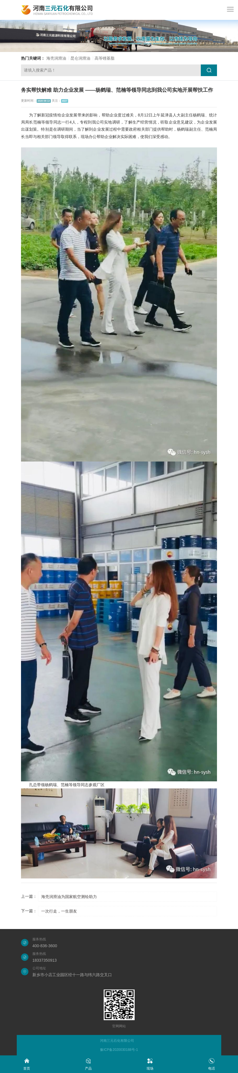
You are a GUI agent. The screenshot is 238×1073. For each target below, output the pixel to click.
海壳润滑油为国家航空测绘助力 (69, 896)
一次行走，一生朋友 (59, 911)
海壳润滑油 (56, 58)
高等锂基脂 (104, 58)
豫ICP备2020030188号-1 (119, 1050)
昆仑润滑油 (80, 58)
